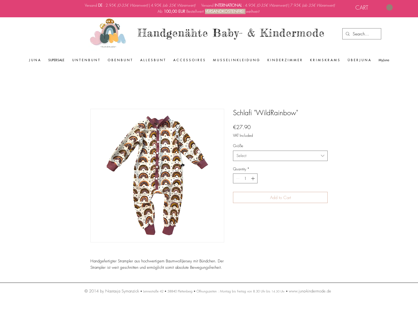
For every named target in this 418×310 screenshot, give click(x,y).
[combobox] (280, 156)
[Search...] (361, 33)
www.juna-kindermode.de (310, 291)
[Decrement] (237, 178)
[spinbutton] (245, 178)
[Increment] (253, 178)
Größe (238, 145)
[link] (374, 7)
